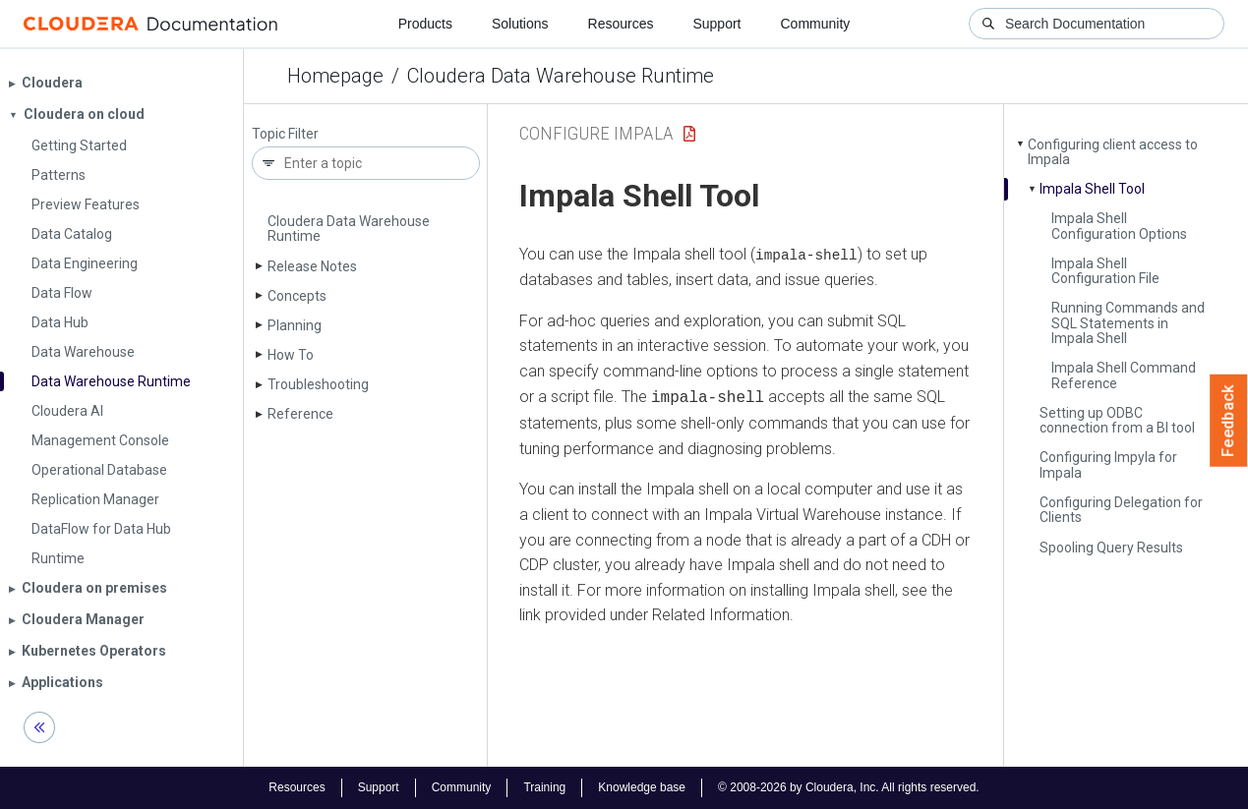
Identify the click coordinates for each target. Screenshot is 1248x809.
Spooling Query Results (1111, 547)
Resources (621, 23)
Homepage (335, 75)
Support (716, 23)
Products (425, 23)
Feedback (1228, 420)
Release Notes (312, 266)
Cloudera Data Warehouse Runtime (560, 75)
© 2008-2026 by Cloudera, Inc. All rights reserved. (849, 787)
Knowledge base (641, 787)
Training (544, 787)
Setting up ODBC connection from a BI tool (1117, 420)
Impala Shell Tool (1092, 189)
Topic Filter (285, 134)
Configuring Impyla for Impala (1108, 464)
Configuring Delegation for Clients (1121, 509)
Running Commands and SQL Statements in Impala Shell (1128, 323)
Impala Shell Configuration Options (1119, 225)
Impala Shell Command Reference (1123, 375)
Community (816, 23)
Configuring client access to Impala (1113, 152)
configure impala (596, 133)
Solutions (520, 23)
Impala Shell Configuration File (1105, 271)
